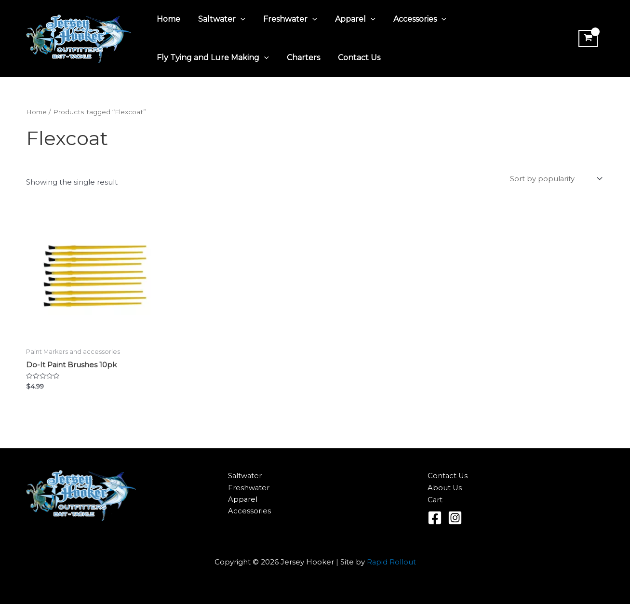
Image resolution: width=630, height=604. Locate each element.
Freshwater (284, 19)
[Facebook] (435, 518)
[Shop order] (555, 179)
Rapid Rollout (391, 562)
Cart (435, 500)
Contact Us (353, 57)
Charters (299, 57)
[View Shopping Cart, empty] (587, 38)
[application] (237, 19)
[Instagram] (455, 518)
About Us (445, 488)
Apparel (346, 19)
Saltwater (218, 19)
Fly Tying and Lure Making (212, 58)
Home (167, 19)
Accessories (408, 19)
